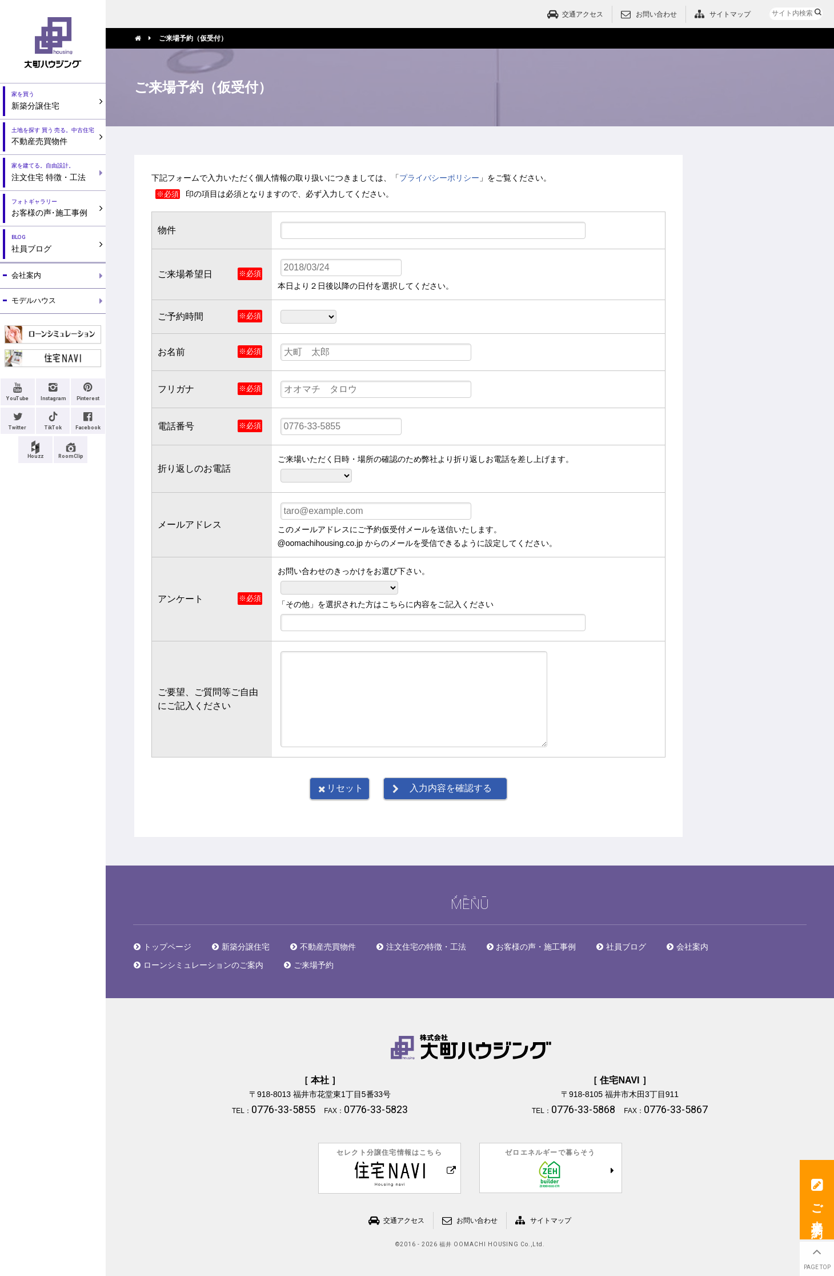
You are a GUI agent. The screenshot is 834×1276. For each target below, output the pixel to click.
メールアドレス (190, 524)
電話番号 (176, 426)
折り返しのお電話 (194, 468)
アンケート (180, 599)
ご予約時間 (180, 316)
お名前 (171, 352)
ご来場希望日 (185, 274)
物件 (167, 230)
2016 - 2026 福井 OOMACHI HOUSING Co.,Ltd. (472, 1245)
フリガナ (176, 389)
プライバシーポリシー (439, 177)
